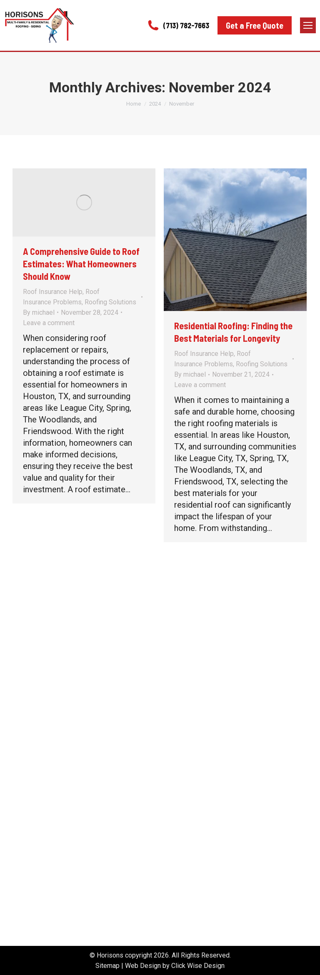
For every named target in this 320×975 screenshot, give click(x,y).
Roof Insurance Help (52, 292)
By (39, 312)
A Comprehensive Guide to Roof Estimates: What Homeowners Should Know (81, 263)
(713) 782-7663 (177, 25)
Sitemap (107, 966)
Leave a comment (49, 323)
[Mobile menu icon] (308, 25)
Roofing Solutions (110, 302)
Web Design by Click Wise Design (175, 966)
